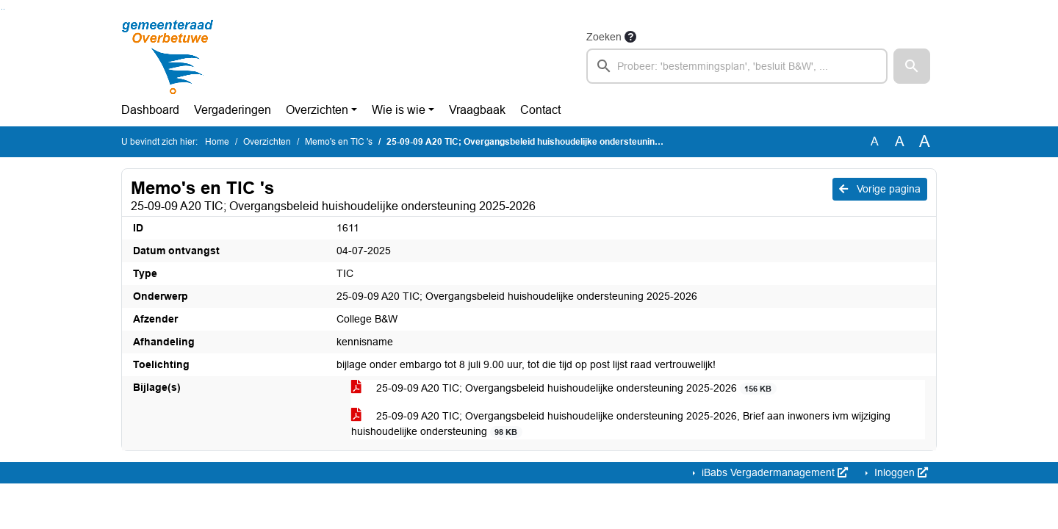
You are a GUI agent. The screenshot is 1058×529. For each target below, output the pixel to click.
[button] (911, 66)
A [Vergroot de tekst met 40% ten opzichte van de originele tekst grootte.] (924, 142)
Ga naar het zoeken (1, 9)
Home (217, 142)
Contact (540, 110)
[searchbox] (737, 66)
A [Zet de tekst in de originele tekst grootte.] (875, 141)
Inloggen (899, 472)
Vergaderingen (232, 110)
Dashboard (150, 110)
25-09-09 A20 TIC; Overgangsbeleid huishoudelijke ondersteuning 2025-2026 (564, 388)
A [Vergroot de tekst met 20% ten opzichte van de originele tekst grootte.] (899, 141)
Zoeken (604, 37)
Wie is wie (398, 110)
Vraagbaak (477, 110)
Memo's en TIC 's (339, 142)
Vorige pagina (880, 189)
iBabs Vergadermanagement (773, 472)
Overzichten (317, 110)
